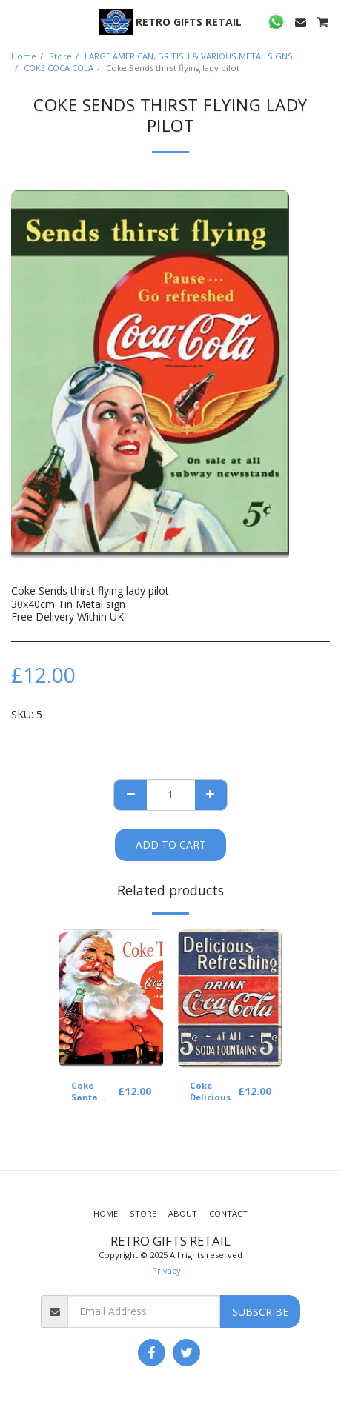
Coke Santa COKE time (93, 1092)
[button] (16, 21)
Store (60, 55)
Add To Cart (171, 845)
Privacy (166, 1270)
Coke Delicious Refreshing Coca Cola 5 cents (214, 1092)
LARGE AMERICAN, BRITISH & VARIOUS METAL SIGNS (189, 55)
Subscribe (260, 1312)
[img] (111, 998)
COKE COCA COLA (58, 67)
